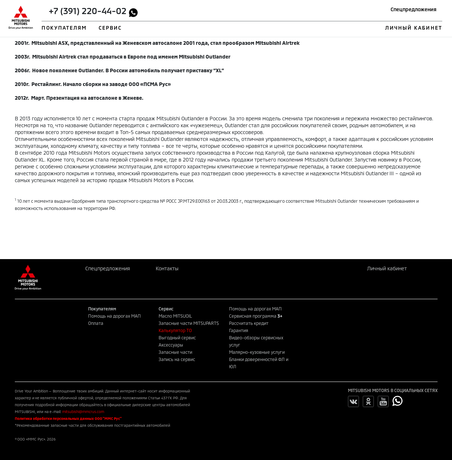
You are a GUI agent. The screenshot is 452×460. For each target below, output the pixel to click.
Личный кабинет (387, 268)
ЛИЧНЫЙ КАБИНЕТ (413, 28)
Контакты (167, 268)
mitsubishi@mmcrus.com (83, 411)
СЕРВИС (110, 28)
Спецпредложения (413, 9)
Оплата (95, 323)
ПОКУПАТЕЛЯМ (64, 28)
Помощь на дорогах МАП (114, 315)
